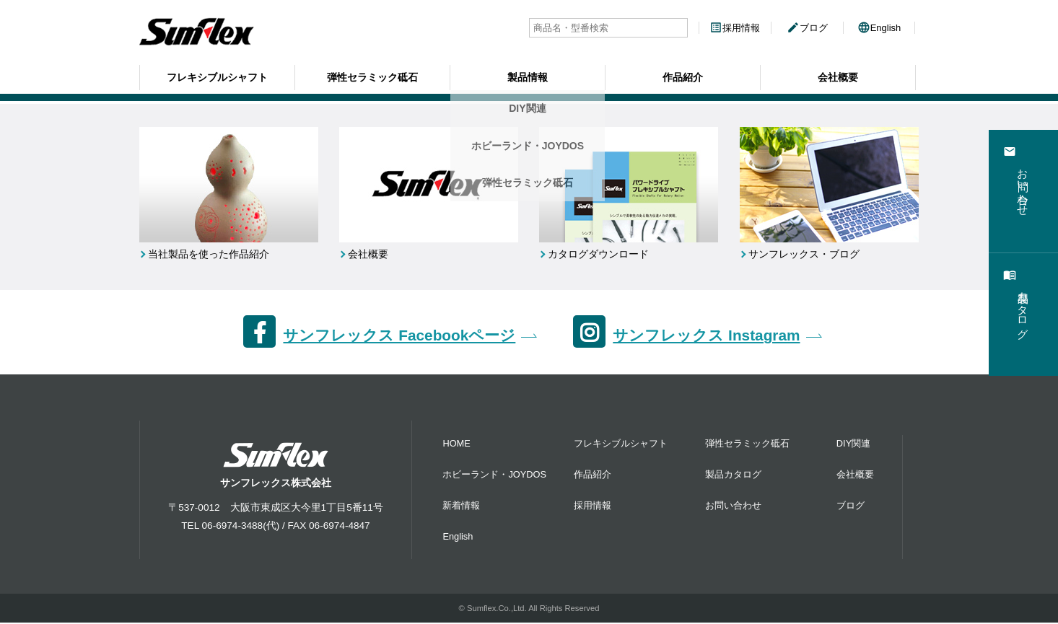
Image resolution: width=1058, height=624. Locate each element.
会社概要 (838, 76)
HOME (456, 444)
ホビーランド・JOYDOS (494, 475)
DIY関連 (853, 444)
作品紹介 (683, 76)
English (879, 27)
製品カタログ (733, 475)
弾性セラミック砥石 (372, 76)
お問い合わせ (733, 506)
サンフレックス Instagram (706, 336)
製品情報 (527, 76)
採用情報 (734, 27)
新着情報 (461, 506)
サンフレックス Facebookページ (399, 336)
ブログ (807, 27)
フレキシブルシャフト (217, 76)
